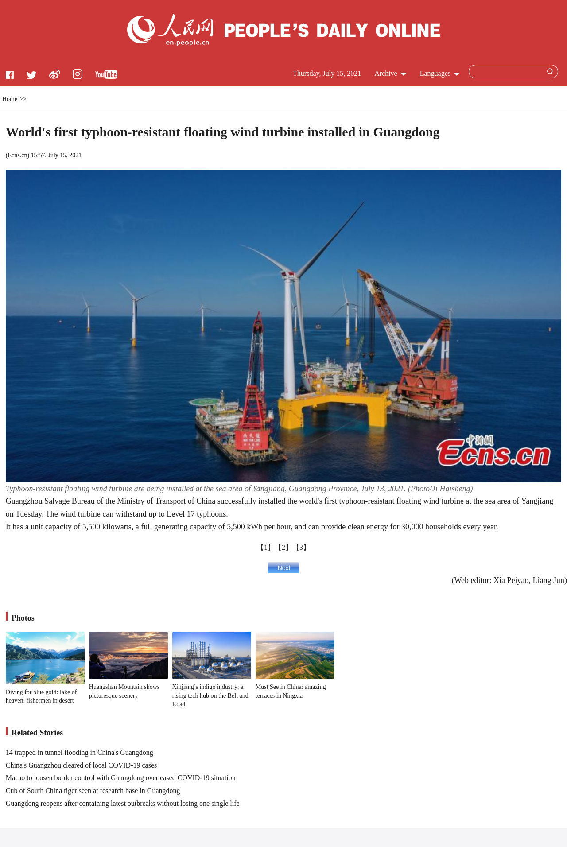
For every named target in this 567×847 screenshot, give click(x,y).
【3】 (301, 547)
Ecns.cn (17, 155)
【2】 (283, 547)
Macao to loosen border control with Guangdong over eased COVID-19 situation (121, 777)
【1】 (266, 547)
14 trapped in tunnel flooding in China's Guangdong (79, 752)
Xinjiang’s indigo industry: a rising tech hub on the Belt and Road (210, 695)
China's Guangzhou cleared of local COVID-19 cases (81, 765)
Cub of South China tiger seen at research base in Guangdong (93, 790)
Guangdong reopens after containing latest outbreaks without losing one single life (123, 803)
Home (9, 99)
